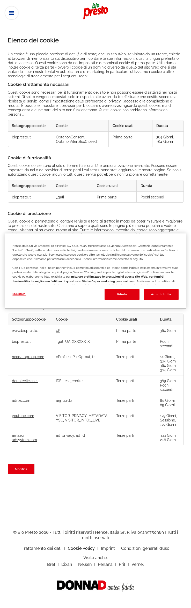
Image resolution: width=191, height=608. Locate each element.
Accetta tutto (161, 294)
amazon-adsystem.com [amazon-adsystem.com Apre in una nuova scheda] (24, 437)
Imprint (108, 548)
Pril (122, 564)
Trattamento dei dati (42, 548)
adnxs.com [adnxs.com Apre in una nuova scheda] (21, 400)
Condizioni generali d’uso (145, 548)
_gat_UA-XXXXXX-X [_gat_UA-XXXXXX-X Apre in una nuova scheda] (73, 341)
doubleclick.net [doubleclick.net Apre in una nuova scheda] (25, 381)
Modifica (21, 469)
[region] (95, 271)
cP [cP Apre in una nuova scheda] (58, 330)
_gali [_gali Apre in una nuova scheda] (60, 197)
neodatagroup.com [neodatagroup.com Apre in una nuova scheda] (28, 356)
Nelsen (85, 564)
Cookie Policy (81, 548)
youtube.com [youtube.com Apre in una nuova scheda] (23, 415)
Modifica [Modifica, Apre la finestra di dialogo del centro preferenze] (19, 294)
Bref (51, 564)
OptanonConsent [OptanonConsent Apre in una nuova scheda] (71, 137)
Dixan (66, 564)
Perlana (105, 564)
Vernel (137, 564)
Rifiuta (122, 294)
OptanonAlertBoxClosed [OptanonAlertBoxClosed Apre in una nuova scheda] (76, 141)
